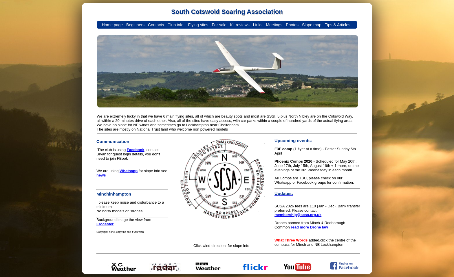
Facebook (135, 150)
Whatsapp (129, 171)
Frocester (105, 224)
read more (300, 227)
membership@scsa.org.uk (297, 215)
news (101, 175)
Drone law (319, 227)
